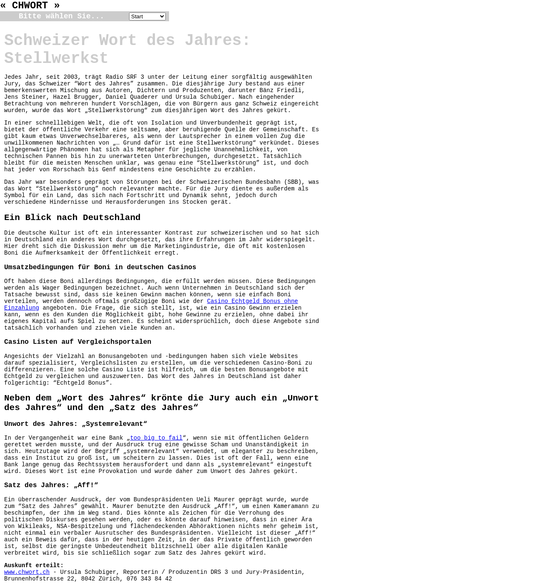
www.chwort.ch (27, 572)
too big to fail (156, 438)
